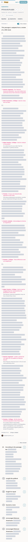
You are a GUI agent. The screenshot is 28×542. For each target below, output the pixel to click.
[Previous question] (16, 9)
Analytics (20, 19)
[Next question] (22, 9)
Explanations (4, 6)
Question (3, 19)
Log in (17, 2)
